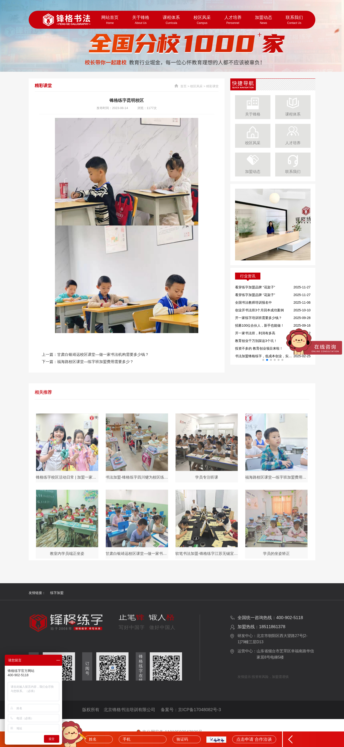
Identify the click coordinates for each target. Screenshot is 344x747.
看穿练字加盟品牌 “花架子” (255, 287)
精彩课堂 (212, 86)
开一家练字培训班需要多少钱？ (258, 318)
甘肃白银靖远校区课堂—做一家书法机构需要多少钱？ (103, 354)
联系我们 (294, 20)
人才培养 (232, 20)
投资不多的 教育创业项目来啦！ (259, 348)
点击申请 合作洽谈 (254, 739)
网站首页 (110, 20)
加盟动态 (263, 20)
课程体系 (171, 20)
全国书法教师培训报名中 (253, 302)
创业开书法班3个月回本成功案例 (259, 310)
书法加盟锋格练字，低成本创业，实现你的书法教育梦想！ (263, 356)
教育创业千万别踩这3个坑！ (256, 341)
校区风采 (202, 20)
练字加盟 (57, 593)
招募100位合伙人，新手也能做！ (259, 325)
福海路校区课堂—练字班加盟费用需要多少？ (95, 362)
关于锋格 (140, 20)
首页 (183, 86)
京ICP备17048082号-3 (199, 709)
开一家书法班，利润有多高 (255, 333)
